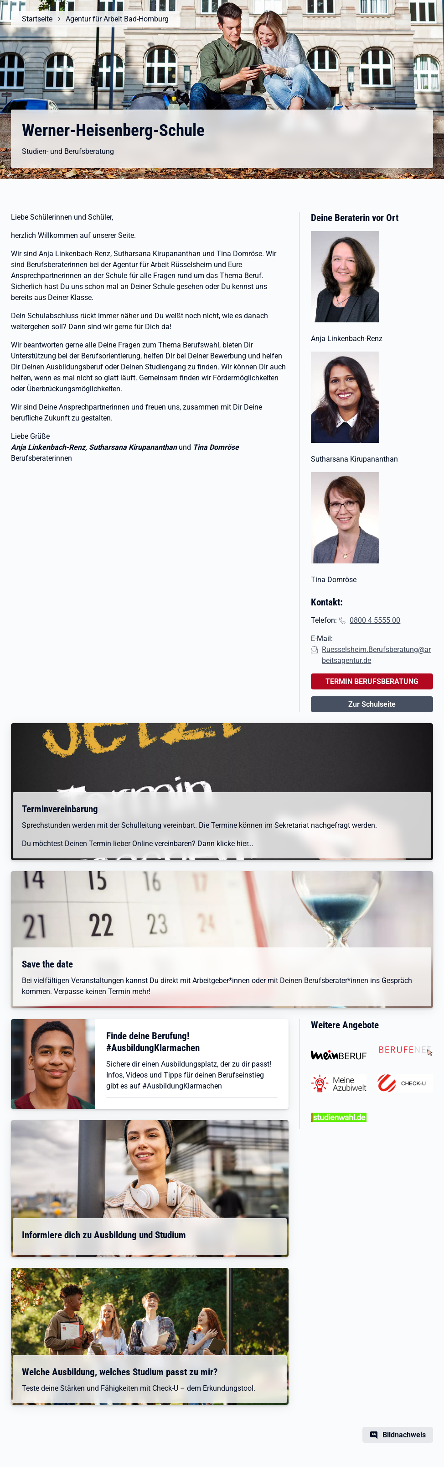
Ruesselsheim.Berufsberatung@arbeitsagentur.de (376, 655)
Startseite (37, 19)
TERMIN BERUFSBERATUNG (371, 681)
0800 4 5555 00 (375, 620)
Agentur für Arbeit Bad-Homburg (117, 19)
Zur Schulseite (372, 704)
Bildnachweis (404, 1434)
